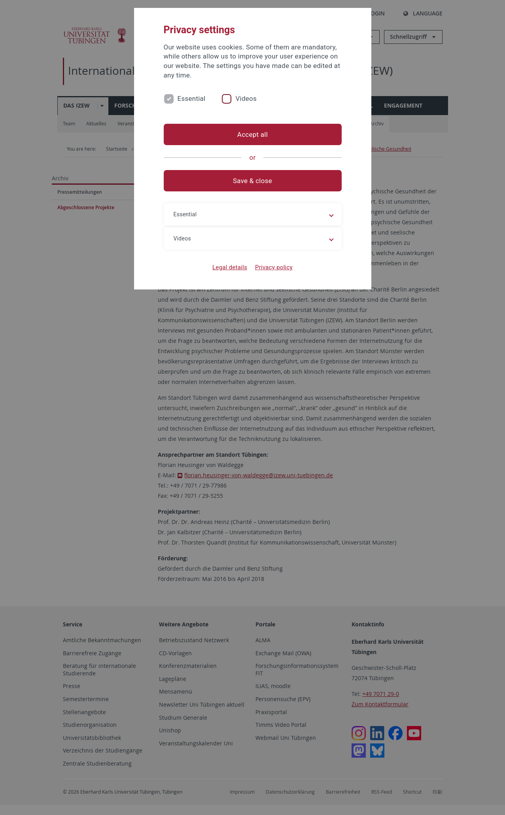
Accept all (252, 134)
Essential (192, 98)
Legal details (229, 267)
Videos (246, 98)
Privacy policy (274, 267)
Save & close (252, 181)
